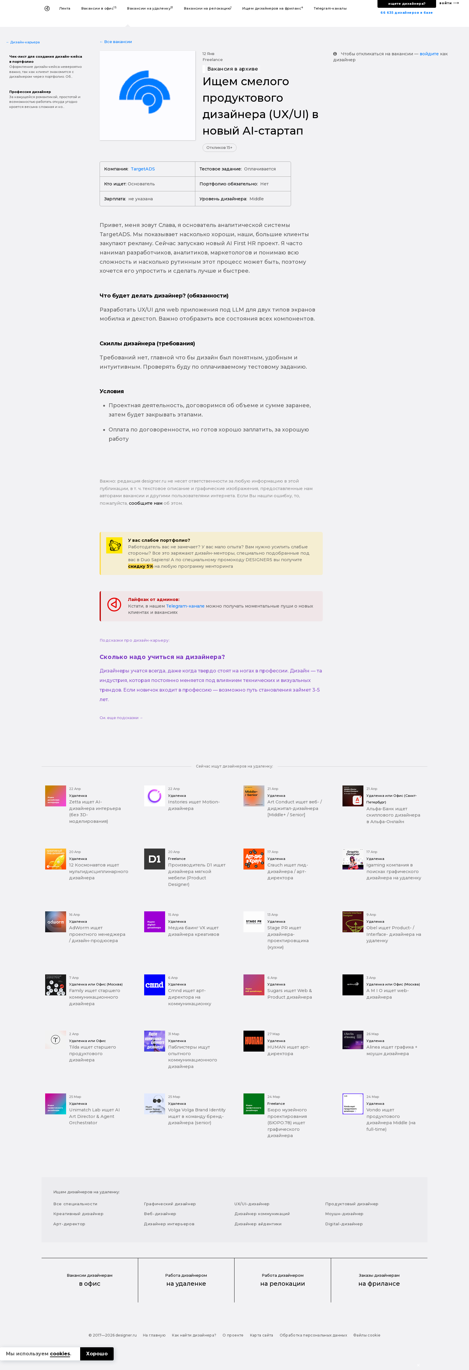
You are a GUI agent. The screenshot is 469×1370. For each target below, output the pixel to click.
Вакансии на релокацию (208, 8)
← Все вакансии (116, 41)
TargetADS (143, 169)
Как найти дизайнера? (194, 1335)
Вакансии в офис (99, 8)
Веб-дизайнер (160, 1213)
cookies (60, 1354)
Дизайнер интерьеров (169, 1223)
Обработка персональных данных (313, 1335)
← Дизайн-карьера (23, 42)
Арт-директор (69, 1223)
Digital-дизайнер (344, 1223)
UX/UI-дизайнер (252, 1203)
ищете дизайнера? (406, 3)
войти (445, 3)
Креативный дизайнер (78, 1213)
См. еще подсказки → (121, 717)
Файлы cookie (366, 1335)
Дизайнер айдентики (258, 1223)
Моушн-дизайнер (344, 1213)
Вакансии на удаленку (150, 8)
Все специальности (75, 1203)
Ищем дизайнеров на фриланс (272, 8)
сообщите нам (145, 503)
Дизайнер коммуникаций (262, 1213)
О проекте (233, 1335)
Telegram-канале (185, 606)
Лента (65, 8)
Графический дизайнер (170, 1203)
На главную (154, 1335)
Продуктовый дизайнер (352, 1203)
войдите (429, 54)
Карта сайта (261, 1335)
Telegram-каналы (330, 8)
